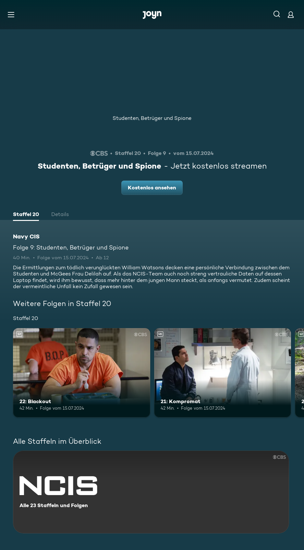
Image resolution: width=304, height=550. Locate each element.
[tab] (26, 215)
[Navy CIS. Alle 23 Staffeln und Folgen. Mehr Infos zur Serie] (151, 492)
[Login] (290, 14)
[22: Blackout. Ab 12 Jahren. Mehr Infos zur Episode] (81, 372)
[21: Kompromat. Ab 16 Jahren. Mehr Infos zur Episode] (222, 372)
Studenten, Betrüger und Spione (152, 118)
